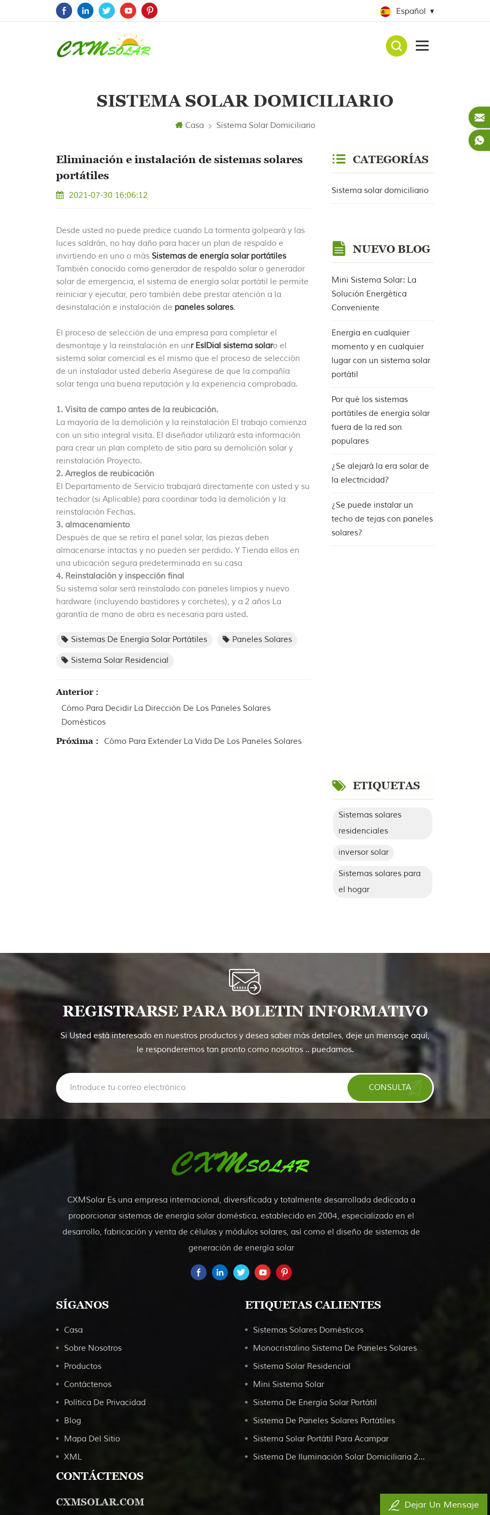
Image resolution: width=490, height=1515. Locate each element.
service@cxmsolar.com (118, 1435)
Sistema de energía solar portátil (315, 1228)
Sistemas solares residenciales (369, 597)
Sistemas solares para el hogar (379, 656)
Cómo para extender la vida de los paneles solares (203, 741)
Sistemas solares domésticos (308, 1155)
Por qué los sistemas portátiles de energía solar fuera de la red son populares (380, 404)
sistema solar (248, 346)
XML (73, 1282)
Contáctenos (88, 1210)
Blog (72, 1246)
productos (82, 1192)
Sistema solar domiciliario (265, 126)
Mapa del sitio (92, 1264)
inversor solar (363, 626)
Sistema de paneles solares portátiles (324, 1246)
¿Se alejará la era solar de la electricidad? (380, 457)
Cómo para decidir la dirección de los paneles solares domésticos (166, 715)
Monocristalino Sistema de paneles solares (335, 1173)
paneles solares (202, 307)
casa (73, 1155)
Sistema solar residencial (115, 660)
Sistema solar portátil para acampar (321, 1264)
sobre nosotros (93, 1173)
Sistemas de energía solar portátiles (217, 256)
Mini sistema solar (288, 1210)
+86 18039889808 (110, 1415)
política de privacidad (105, 1228)
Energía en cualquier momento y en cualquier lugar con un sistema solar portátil (380, 338)
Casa (189, 126)
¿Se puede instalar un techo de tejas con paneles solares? (382, 503)
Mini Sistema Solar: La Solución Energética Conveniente (373, 278)
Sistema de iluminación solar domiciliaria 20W (339, 1282)
